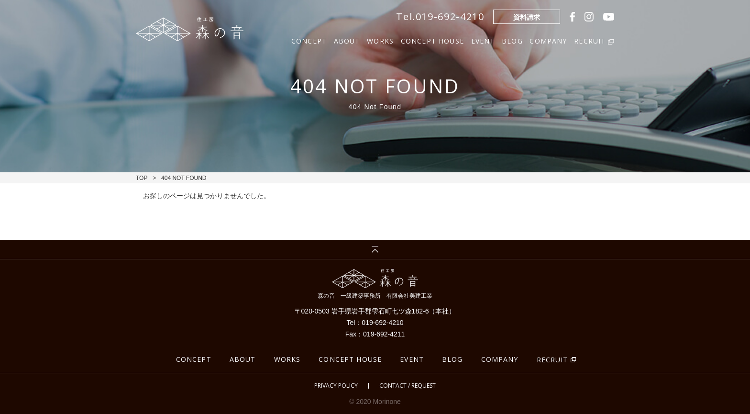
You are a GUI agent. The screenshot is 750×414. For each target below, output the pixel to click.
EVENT (483, 40)
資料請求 (526, 17)
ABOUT (347, 40)
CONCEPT (309, 40)
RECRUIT (552, 359)
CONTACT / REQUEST (407, 386)
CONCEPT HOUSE (432, 40)
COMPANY (548, 40)
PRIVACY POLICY (336, 386)
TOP (141, 178)
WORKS (380, 40)
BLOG (512, 40)
